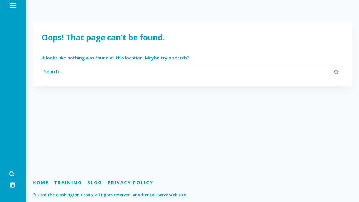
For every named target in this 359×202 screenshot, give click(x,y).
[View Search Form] (12, 174)
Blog (94, 183)
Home (41, 183)
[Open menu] (13, 5)
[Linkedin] (13, 185)
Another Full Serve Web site (159, 195)
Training (68, 183)
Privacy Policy (130, 183)
